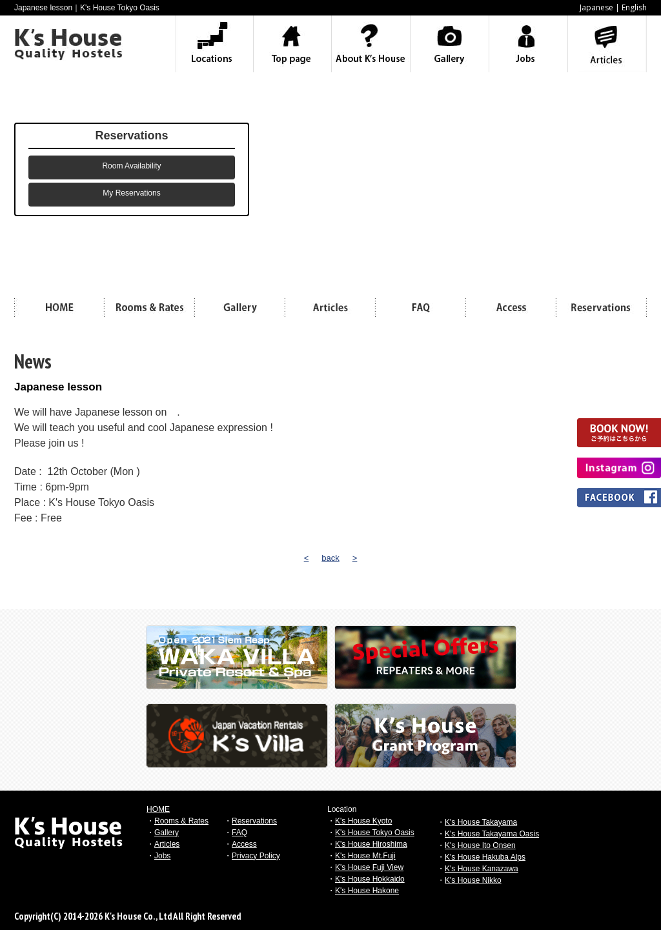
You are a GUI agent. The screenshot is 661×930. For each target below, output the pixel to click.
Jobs (162, 855)
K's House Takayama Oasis (492, 833)
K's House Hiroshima (371, 844)
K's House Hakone (367, 890)
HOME (158, 809)
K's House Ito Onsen (480, 845)
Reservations (254, 820)
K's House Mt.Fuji (365, 855)
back (330, 558)
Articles (166, 844)
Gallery (166, 832)
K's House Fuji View (369, 867)
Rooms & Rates (181, 820)
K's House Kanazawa (481, 868)
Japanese (596, 7)
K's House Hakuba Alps (485, 857)
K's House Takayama (481, 822)
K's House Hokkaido (370, 879)
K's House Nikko (473, 880)
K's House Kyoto (363, 820)
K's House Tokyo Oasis (374, 832)
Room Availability (131, 165)
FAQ (239, 832)
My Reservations (131, 192)
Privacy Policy (256, 855)
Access (244, 844)
